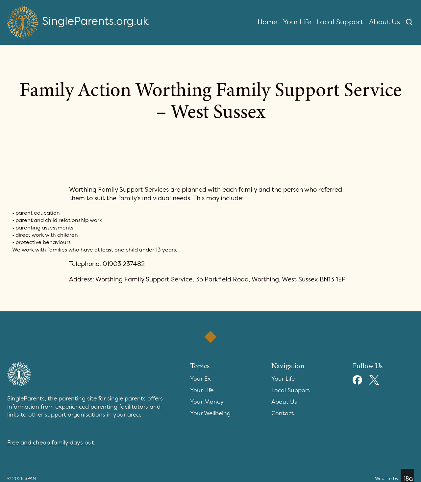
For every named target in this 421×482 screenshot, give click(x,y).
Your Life (297, 22)
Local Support (340, 22)
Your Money (207, 402)
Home (268, 22)
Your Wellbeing (210, 413)
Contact (282, 413)
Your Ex (200, 379)
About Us (384, 22)
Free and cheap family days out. (51, 442)
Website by (394, 475)
